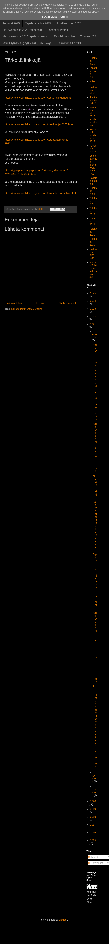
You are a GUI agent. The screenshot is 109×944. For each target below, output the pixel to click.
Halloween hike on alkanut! (95, 448)
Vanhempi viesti (67, 303)
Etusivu (40, 303)
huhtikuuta (94, 792)
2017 (93, 824)
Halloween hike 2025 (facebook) (22, 29)
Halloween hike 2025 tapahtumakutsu (25, 36)
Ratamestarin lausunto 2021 (95, 526)
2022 (93, 316)
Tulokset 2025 (11, 23)
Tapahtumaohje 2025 (38, 23)
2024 (93, 301)
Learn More (49, 16)
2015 (93, 840)
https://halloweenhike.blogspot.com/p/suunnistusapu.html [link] (39, 97)
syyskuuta (94, 778)
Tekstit (93, 857)
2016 (93, 832)
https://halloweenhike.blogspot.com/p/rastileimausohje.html (40, 193)
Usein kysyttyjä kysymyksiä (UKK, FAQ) (27, 43)
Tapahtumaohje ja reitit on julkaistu (95, 581)
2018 (93, 817)
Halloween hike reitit (69, 43)
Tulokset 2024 (88, 36)
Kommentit (95, 863)
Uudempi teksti (13, 303)
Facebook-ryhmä (57, 29)
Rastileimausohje (64, 36)
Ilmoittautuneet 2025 (68, 23)
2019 (93, 809)
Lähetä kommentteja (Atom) (26, 309)
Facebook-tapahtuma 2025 (92, 135)
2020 (93, 801)
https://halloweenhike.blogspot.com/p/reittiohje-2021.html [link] (39, 124)
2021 (93, 324)
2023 (93, 308)
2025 (93, 293)
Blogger (63, 919)
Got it (64, 16)
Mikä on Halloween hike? (93, 87)
